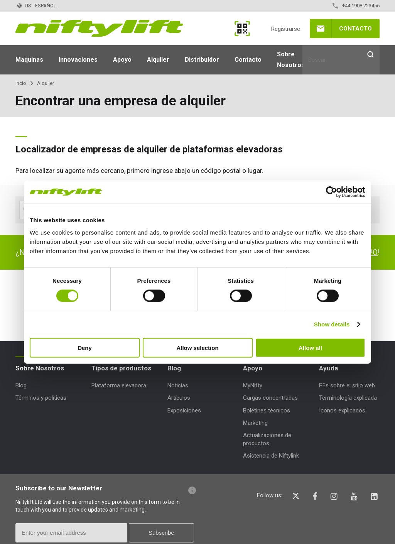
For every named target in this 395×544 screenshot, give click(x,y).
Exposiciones (184, 410)
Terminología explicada (348, 397)
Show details (332, 324)
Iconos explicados (342, 410)
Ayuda (328, 368)
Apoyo (122, 59)
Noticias (177, 385)
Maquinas (29, 59)
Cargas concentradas (270, 397)
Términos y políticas (40, 397)
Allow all (310, 347)
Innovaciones (78, 59)
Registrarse (285, 28)
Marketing (255, 422)
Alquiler (158, 59)
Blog (21, 385)
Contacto (355, 28)
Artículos (178, 397)
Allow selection (197, 347)
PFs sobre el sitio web (347, 385)
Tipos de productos (121, 368)
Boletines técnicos (266, 410)
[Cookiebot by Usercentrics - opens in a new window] (331, 192)
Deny (85, 347)
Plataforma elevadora (118, 385)
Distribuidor (202, 59)
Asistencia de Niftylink (271, 455)
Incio (20, 83)
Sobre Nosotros (291, 60)
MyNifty (242, 28)
